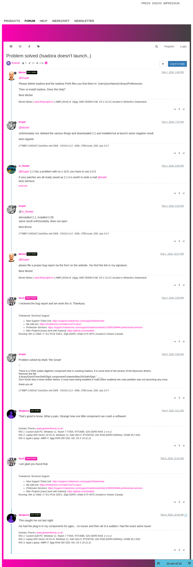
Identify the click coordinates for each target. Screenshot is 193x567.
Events (16, 59)
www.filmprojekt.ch (43, 98)
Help (43, 20)
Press (145, 3)
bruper (22, 118)
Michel (22, 68)
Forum (30, 20)
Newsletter (84, 20)
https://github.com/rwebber (80, 327)
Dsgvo (157, 3)
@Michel (24, 123)
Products (12, 20)
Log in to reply (177, 60)
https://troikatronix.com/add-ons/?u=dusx (60, 320)
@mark (102, 173)
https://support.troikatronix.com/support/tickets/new (78, 317)
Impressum (171, 3)
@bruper (24, 74)
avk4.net (23, 182)
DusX (22, 294)
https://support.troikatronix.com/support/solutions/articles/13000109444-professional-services (95, 323)
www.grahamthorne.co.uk (50, 424)
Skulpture (24, 407)
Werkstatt (61, 20)
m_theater (24, 162)
